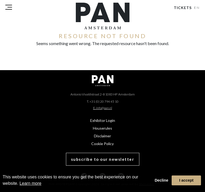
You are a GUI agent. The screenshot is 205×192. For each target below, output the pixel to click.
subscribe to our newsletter (102, 159)
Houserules (102, 128)
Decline (161, 180)
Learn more (30, 183)
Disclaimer (102, 136)
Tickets (183, 7)
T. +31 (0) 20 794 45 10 (103, 101)
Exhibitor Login (102, 120)
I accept (186, 180)
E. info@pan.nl (102, 108)
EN (197, 8)
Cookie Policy (102, 143)
